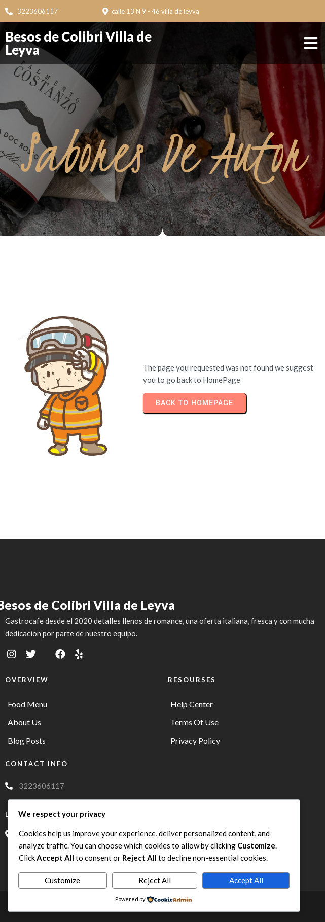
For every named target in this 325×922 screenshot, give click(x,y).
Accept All (246, 880)
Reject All (154, 880)
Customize (62, 880)
